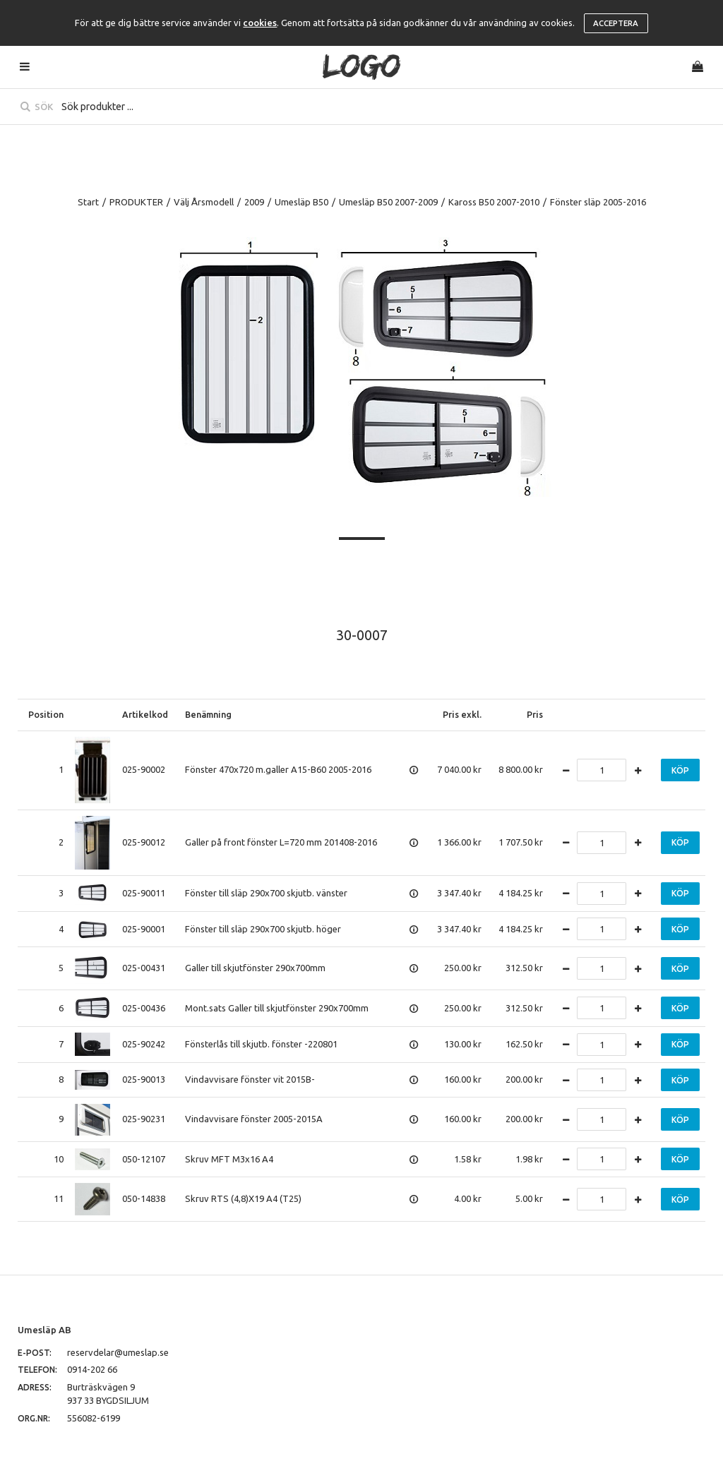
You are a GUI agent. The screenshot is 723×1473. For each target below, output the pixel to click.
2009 (254, 202)
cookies (260, 23)
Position (46, 714)
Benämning (208, 714)
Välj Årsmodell (204, 202)
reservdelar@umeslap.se (118, 1352)
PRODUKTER (136, 202)
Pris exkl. (462, 714)
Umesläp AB (44, 1330)
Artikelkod (145, 714)
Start (88, 202)
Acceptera (615, 23)
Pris (535, 714)
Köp (680, 770)
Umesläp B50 (301, 202)
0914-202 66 (92, 1369)
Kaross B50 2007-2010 (493, 202)
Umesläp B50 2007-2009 (388, 202)
